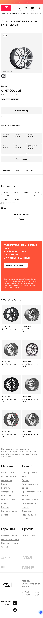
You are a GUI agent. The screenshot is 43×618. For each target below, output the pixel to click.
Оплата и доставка (10, 539)
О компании (6, 480)
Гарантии (5, 484)
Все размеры (21, 159)
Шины (25, 518)
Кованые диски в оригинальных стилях (30, 503)
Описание (6, 170)
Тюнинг (25, 480)
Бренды (5, 507)
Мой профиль (28, 535)
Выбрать (27, 2)
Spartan (4, 86)
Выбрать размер (21, 110)
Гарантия (18, 170)
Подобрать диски (6, 602)
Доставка (29, 170)
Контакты (5, 487)
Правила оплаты (9, 535)
